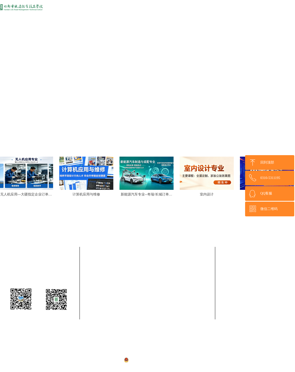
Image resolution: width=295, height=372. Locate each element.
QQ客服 (266, 193)
